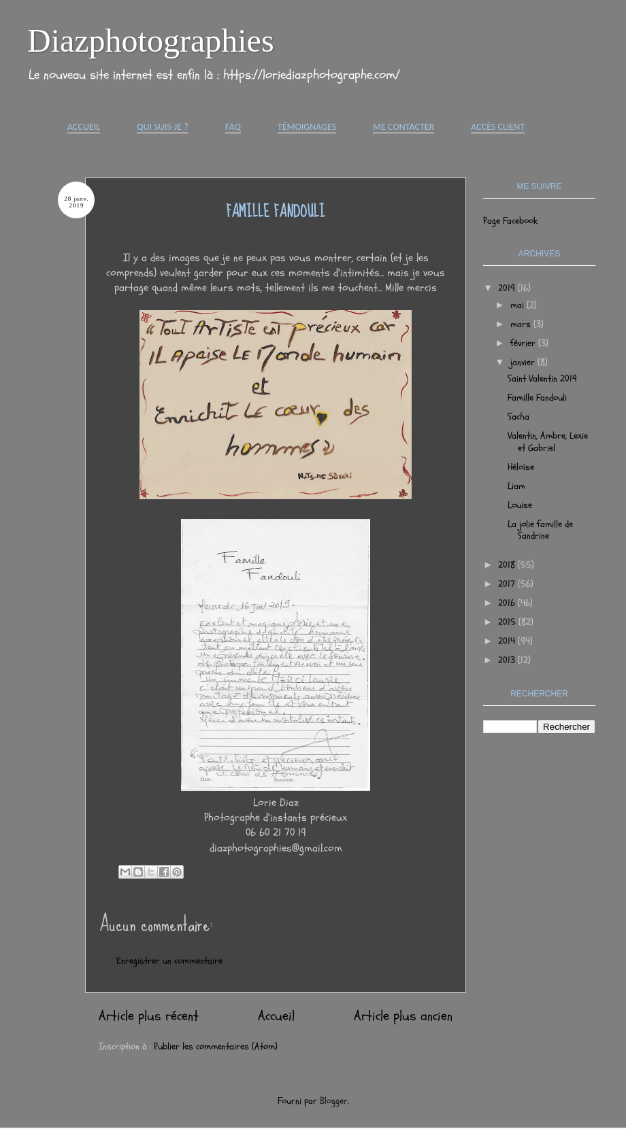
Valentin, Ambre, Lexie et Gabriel (548, 441)
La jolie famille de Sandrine (540, 530)
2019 (508, 288)
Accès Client (498, 127)
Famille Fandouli (537, 397)
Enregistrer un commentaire (169, 960)
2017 (508, 583)
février (524, 343)
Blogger (334, 1100)
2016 (508, 602)
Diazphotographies (150, 40)
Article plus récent (149, 1016)
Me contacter (403, 127)
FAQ (233, 127)
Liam (516, 485)
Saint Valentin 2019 (542, 378)
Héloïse (521, 466)
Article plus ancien (403, 1016)
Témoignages (307, 127)
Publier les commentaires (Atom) (216, 1046)
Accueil (83, 127)
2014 (508, 641)
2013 (508, 660)
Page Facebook (510, 220)
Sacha (518, 416)
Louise (520, 505)
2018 (508, 564)
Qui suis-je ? (162, 127)
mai (518, 305)
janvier (524, 362)
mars (521, 324)
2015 (508, 622)
